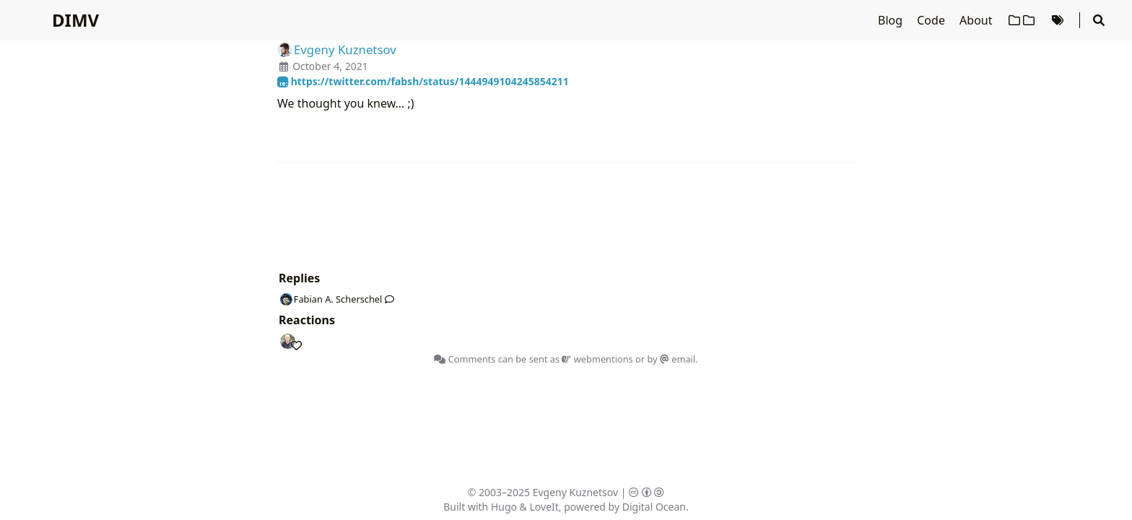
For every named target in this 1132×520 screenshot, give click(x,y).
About (977, 20)
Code (932, 20)
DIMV (75, 20)
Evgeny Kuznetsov (575, 492)
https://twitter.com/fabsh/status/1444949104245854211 (423, 81)
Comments (464, 358)
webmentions (597, 358)
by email (671, 358)
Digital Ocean (654, 507)
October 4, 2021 (330, 66)
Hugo (504, 507)
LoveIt (544, 507)
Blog (891, 20)
